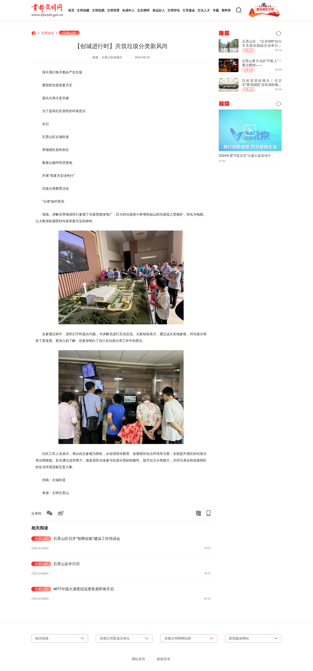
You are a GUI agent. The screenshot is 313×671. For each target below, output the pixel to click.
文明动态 (47, 33)
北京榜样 (143, 10)
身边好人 (158, 10)
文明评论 (173, 10)
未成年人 (128, 10)
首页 (71, 10)
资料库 (226, 10)
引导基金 (188, 10)
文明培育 (113, 10)
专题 (216, 10)
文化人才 (203, 10)
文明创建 (83, 10)
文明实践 (98, 10)
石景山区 (69, 33)
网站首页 (138, 659)
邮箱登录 (163, 659)
